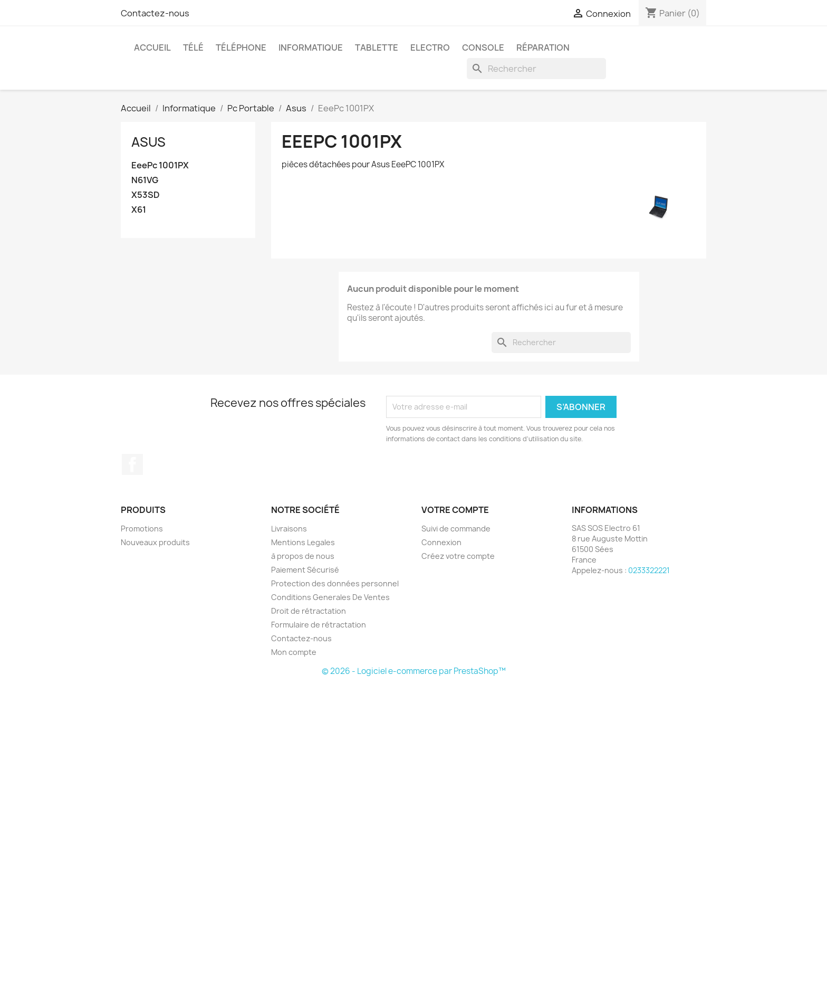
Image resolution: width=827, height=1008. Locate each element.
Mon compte (293, 652)
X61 (138, 209)
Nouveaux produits (155, 542)
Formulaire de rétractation (318, 625)
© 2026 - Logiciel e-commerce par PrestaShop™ (414, 671)
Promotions (142, 529)
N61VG (144, 180)
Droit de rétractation (308, 611)
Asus (148, 142)
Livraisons (289, 529)
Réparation (543, 47)
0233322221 (649, 570)
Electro (430, 47)
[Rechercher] (536, 68)
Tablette (376, 47)
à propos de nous (302, 556)
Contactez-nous (155, 13)
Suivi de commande (456, 529)
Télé (193, 47)
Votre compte (455, 510)
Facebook (132, 464)
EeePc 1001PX (160, 165)
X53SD (145, 195)
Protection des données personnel (335, 583)
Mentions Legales (303, 542)
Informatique (310, 47)
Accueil (152, 47)
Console (483, 47)
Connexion (441, 542)
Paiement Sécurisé (305, 570)
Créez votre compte (458, 556)
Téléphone (241, 47)
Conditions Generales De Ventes (330, 597)
